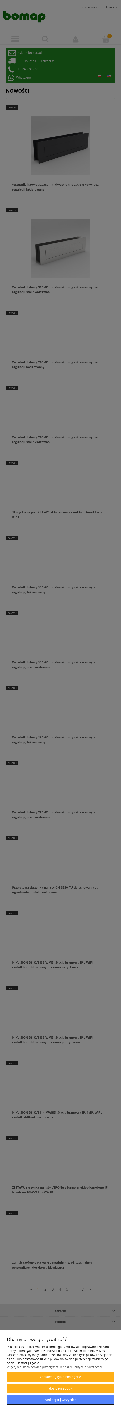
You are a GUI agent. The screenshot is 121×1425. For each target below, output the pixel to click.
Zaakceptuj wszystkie (60, 1400)
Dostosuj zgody (60, 1388)
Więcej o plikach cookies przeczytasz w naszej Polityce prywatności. (55, 1367)
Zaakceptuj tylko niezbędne (60, 1377)
